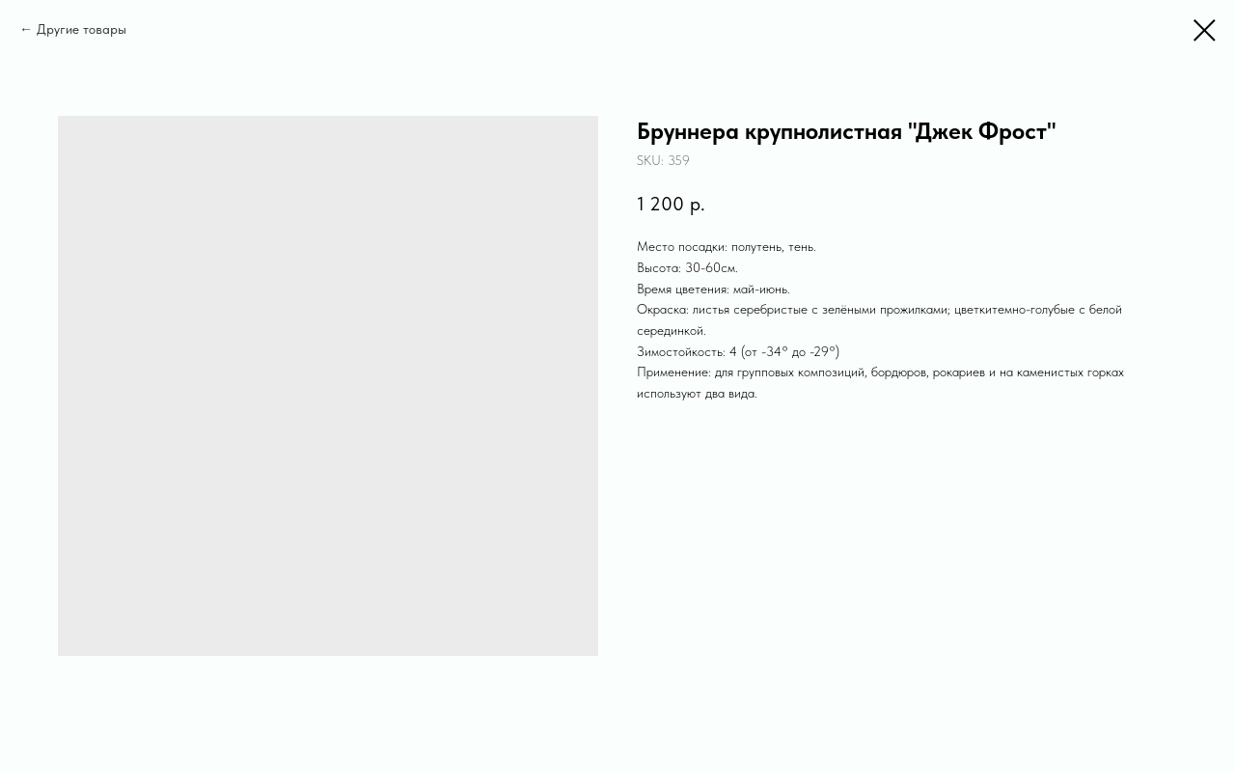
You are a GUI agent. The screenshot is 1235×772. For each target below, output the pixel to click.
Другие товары (81, 29)
